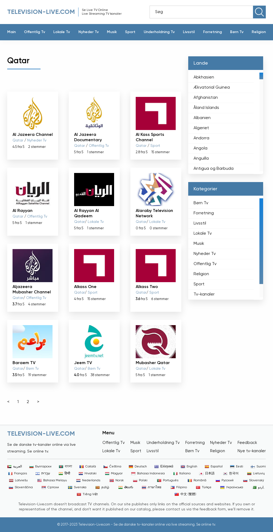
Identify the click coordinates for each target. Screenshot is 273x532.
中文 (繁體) (185, 494)
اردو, (258, 487)
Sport (130, 32)
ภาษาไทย (151, 487)
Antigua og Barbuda (214, 169)
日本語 (207, 473)
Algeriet (201, 128)
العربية (14, 466)
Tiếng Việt (87, 494)
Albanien (202, 118)
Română (197, 480)
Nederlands (88, 480)
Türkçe (203, 487)
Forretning (212, 32)
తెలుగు (125, 487)
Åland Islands (206, 108)
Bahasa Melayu (52, 480)
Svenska (77, 487)
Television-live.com (41, 12)
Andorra (201, 138)
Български (40, 466)
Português (167, 480)
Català (87, 466)
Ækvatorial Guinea (212, 87)
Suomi (258, 466)
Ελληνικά (163, 466)
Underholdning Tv (159, 32)
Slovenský (253, 480)
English (189, 466)
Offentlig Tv (34, 32)
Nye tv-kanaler (252, 451)
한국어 (231, 473)
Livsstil (189, 32)
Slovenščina (21, 487)
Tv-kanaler (204, 294)
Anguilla (201, 158)
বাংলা (65, 466)
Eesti (236, 466)
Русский (225, 480)
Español (214, 466)
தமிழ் (102, 487)
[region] (225, 122)
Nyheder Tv (88, 32)
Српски (50, 487)
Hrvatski (88, 473)
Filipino (178, 487)
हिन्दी (64, 473)
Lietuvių (256, 473)
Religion (259, 32)
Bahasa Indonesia (148, 473)
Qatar (18, 140)
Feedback (247, 443)
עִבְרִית (42, 473)
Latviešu (18, 480)
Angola (200, 148)
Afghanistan (206, 98)
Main (11, 32)
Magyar (114, 473)
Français (17, 473)
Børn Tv (236, 32)
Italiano (182, 473)
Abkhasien (204, 77)
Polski (140, 480)
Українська (231, 487)
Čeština (112, 466)
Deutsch (138, 466)
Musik (112, 32)
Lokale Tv (61, 32)
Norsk (117, 480)
